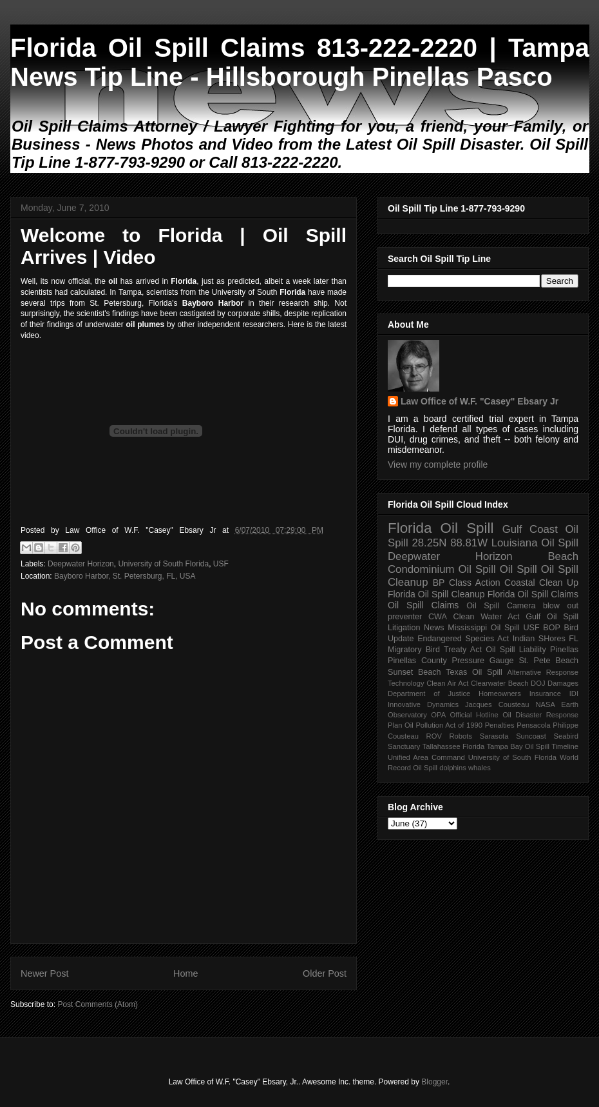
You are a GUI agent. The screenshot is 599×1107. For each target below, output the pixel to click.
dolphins (452, 768)
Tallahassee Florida (454, 746)
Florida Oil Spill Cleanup (436, 594)
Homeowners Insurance (520, 693)
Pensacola (533, 725)
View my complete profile (438, 464)
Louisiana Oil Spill (534, 543)
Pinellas (564, 649)
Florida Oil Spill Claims (533, 594)
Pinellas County (417, 660)
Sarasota (494, 736)
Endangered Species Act (463, 638)
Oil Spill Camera (500, 605)
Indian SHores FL (545, 638)
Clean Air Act (447, 683)
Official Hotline (474, 715)
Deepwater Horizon (81, 563)
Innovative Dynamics (423, 704)
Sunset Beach (414, 672)
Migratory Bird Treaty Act (435, 649)
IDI (573, 693)
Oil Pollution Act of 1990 (443, 725)
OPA (438, 715)
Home (185, 973)
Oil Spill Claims (423, 605)
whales (479, 768)
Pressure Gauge (483, 660)
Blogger (434, 1081)
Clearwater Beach (499, 683)
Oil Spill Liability (516, 649)
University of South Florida (163, 563)
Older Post (325, 973)
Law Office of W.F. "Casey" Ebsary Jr (479, 401)
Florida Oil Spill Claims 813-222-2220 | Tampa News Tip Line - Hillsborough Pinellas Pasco (299, 62)
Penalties (500, 725)
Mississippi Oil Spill (483, 627)
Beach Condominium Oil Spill (483, 562)
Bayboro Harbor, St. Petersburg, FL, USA (124, 576)
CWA (437, 616)
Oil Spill (518, 569)
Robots (461, 736)
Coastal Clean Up (541, 582)
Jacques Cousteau (497, 704)
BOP (551, 627)
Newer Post (44, 973)
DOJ (538, 683)
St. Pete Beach (548, 660)
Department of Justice (429, 693)
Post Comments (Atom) (97, 1004)
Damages (562, 683)
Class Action (474, 582)
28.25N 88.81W (450, 543)
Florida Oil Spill (440, 528)
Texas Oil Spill (474, 672)
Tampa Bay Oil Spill (517, 746)
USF (221, 563)
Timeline (564, 746)
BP (439, 582)
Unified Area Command (426, 757)
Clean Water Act (486, 616)
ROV (434, 736)
